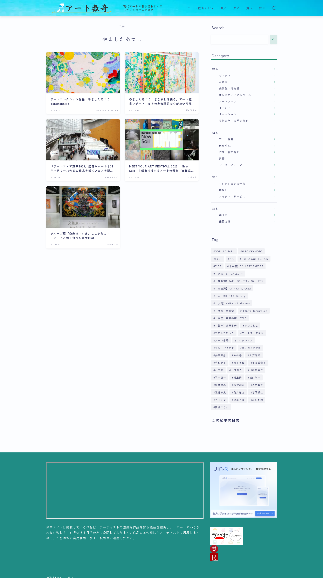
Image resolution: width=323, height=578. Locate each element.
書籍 (222, 158)
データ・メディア (230, 165)
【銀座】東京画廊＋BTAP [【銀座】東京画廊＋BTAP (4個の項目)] (231, 318)
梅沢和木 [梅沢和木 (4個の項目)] (239, 385)
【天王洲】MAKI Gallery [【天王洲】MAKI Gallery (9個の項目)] (230, 296)
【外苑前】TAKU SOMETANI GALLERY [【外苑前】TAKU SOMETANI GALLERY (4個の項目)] (239, 281)
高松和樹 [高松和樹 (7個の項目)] (257, 399)
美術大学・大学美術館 (233, 120)
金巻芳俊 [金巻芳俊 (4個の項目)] (239, 399)
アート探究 (226, 139)
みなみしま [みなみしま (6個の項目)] (251, 325)
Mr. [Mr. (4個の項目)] (232, 258)
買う (249, 8)
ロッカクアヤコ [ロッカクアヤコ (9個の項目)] (251, 348)
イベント (225, 108)
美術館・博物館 (229, 88)
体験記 (223, 190)
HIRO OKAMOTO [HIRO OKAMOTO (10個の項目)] (252, 251)
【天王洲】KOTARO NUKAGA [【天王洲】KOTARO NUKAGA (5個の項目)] (233, 288)
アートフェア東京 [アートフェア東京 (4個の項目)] (253, 333)
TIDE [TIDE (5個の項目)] (218, 266)
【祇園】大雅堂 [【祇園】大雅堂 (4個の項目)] (224, 310)
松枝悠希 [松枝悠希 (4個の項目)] (220, 385)
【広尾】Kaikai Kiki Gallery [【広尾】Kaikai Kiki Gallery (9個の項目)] (232, 303)
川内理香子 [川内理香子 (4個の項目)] (256, 370)
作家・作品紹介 (229, 152)
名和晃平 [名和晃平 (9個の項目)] (220, 362)
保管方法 (225, 221)
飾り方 (223, 215)
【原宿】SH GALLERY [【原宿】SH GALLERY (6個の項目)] (229, 273)
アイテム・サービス (232, 196)
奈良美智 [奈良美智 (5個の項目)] (239, 362)
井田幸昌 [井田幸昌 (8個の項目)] (220, 355)
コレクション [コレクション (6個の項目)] (244, 340)
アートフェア (227, 101)
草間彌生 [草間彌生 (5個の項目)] (257, 392)
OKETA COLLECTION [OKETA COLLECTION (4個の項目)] (255, 258)
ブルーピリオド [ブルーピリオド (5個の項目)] (224, 348)
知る (236, 8)
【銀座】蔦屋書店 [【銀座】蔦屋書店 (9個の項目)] (226, 325)
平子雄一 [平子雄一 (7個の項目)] (220, 377)
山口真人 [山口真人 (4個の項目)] (236, 370)
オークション (227, 114)
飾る (262, 8)
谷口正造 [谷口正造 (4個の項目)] (220, 399)
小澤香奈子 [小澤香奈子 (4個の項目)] (259, 362)
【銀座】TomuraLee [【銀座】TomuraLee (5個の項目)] (254, 310)
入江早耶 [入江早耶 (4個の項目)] (254, 355)
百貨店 (223, 82)
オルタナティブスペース (235, 95)
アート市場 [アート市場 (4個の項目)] (222, 340)
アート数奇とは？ (201, 8)
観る (224, 8)
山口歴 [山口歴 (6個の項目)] (219, 370)
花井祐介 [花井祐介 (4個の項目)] (239, 392)
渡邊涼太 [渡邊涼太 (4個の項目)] (220, 392)
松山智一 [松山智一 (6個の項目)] (254, 377)
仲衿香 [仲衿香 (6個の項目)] (238, 355)
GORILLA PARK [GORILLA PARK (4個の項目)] (224, 251)
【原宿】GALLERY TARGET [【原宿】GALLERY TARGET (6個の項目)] (246, 266)
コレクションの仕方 (232, 184)
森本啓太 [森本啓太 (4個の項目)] (257, 385)
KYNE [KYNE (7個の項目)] (218, 258)
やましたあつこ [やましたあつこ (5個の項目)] (224, 333)
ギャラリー (226, 76)
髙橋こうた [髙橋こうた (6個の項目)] (222, 407)
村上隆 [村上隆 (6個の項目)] (238, 377)
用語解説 (225, 146)
